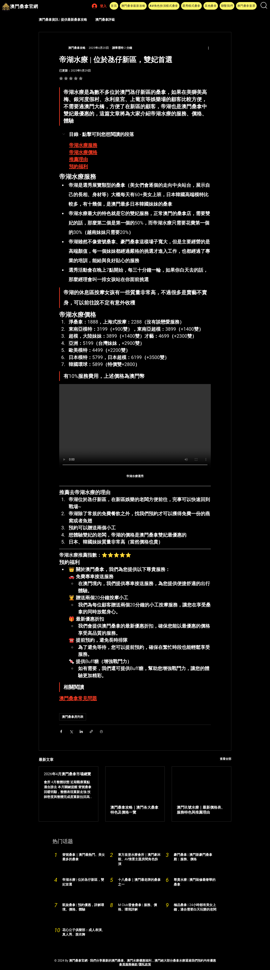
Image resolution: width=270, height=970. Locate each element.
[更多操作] (208, 47)
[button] (133, 6)
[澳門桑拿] (135, 783)
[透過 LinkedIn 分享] (81, 731)
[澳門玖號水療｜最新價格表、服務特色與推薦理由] (201, 783)
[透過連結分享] (91, 731)
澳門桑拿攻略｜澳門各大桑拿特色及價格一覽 (134, 809)
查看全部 (225, 758)
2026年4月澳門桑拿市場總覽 (67, 774)
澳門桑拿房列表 (72, 717)
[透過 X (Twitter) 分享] (71, 731)
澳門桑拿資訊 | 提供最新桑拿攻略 (63, 20)
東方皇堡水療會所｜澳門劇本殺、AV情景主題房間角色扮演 (139, 859)
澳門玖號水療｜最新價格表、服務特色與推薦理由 (201, 809)
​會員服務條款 (128, 964)
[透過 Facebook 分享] (61, 731)
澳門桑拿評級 (105, 20)
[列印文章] (101, 731)
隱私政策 (145, 964)
